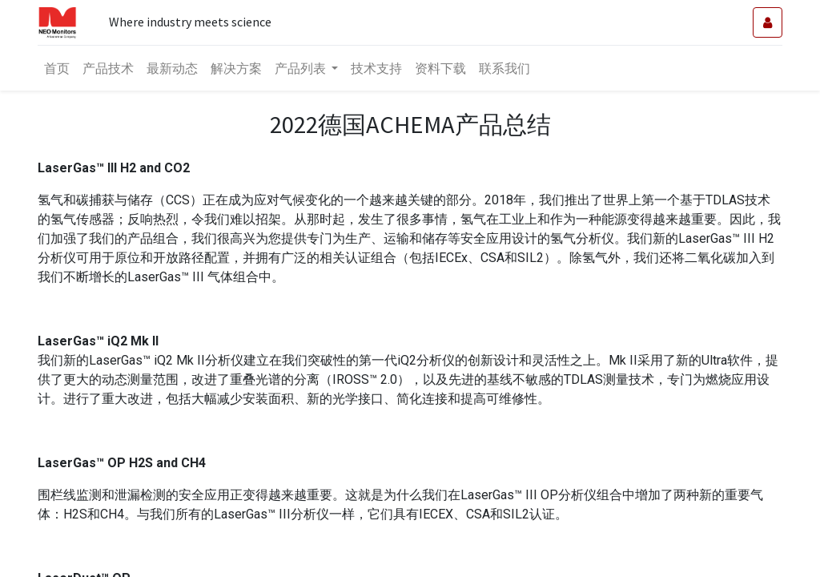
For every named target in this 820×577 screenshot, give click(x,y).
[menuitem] (57, 68)
